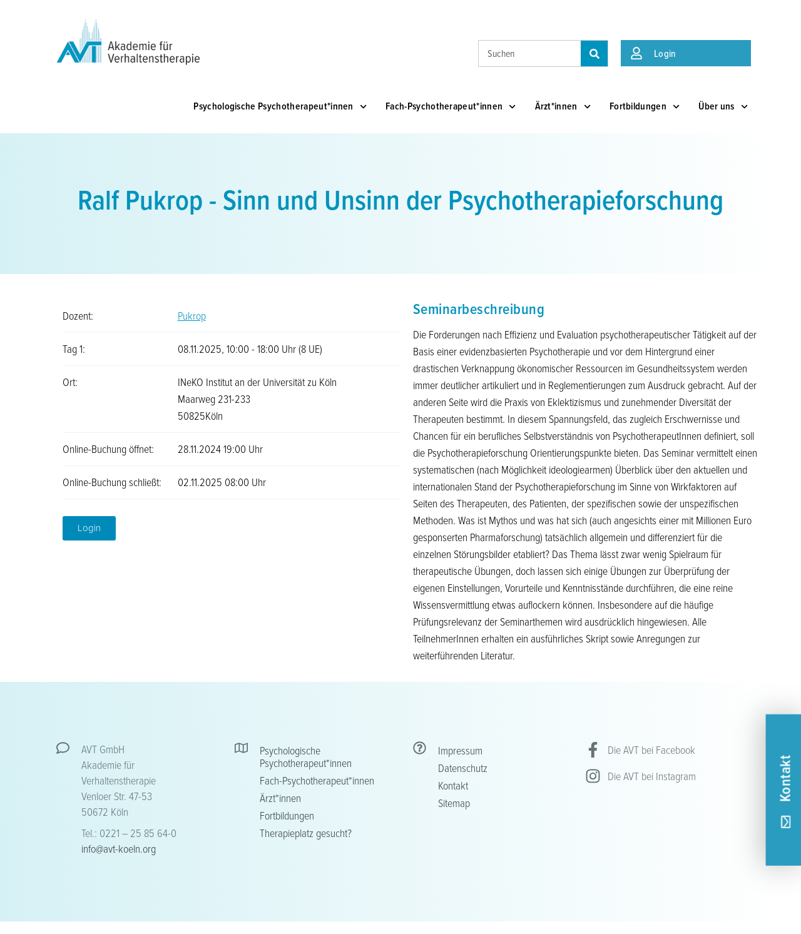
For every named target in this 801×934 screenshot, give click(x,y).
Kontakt (453, 785)
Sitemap (454, 802)
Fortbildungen (645, 106)
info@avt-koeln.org (118, 848)
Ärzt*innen (563, 106)
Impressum (460, 750)
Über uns (723, 106)
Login (665, 53)
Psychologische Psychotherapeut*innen (280, 106)
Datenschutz (462, 767)
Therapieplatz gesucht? (306, 832)
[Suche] (594, 53)
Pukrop (192, 315)
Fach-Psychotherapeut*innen (450, 106)
